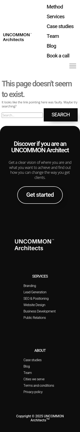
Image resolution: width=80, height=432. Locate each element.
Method (55, 7)
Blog (51, 46)
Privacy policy (32, 392)
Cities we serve (33, 379)
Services (55, 16)
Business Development (39, 311)
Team (53, 36)
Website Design (34, 305)
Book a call (58, 56)
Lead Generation (35, 292)
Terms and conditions (38, 385)
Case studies (60, 26)
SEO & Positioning (36, 298)
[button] (73, 66)
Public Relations (34, 317)
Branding (29, 285)
